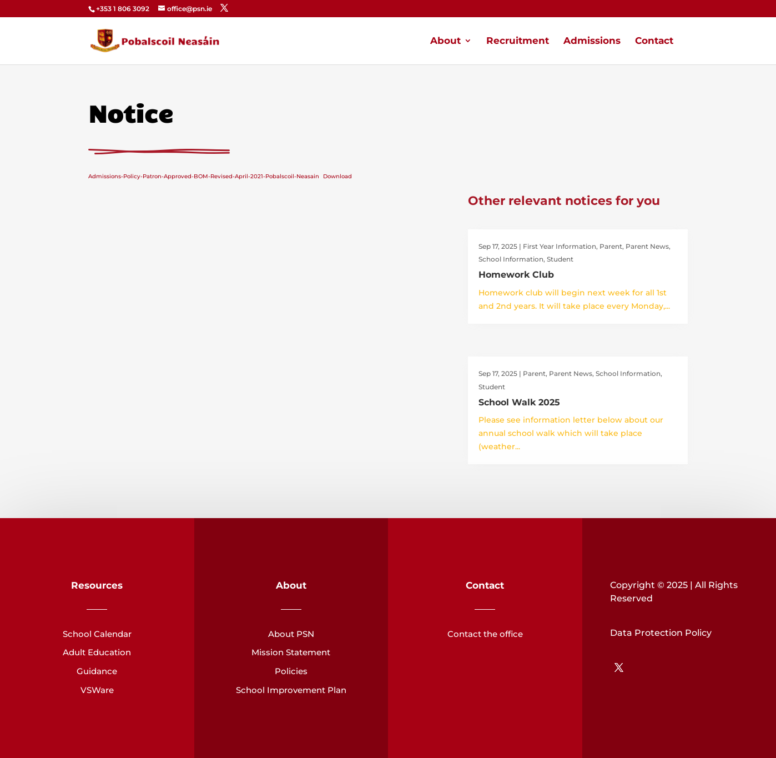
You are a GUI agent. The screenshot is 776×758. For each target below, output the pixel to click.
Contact (654, 41)
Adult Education (97, 652)
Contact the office (485, 634)
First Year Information (559, 246)
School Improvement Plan (291, 690)
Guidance (97, 671)
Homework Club (516, 274)
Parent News (647, 246)
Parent (610, 246)
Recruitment (517, 41)
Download (337, 176)
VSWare (97, 690)
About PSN (291, 634)
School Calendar (97, 634)
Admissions (592, 41)
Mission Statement (290, 652)
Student (560, 259)
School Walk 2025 (519, 402)
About (445, 41)
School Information (510, 259)
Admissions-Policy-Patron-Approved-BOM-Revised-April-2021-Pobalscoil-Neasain (203, 176)
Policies (291, 671)
